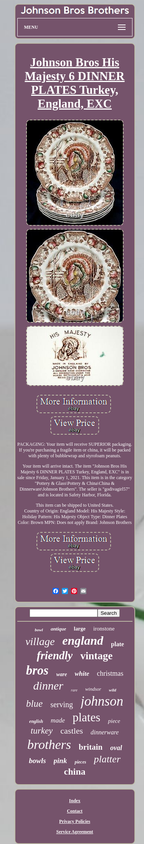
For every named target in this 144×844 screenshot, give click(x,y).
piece (114, 721)
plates (86, 717)
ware (61, 674)
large (79, 629)
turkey (42, 731)
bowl (39, 629)
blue (34, 703)
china (74, 772)
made (58, 720)
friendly (55, 655)
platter (107, 759)
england (82, 640)
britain (91, 747)
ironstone (104, 629)
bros (37, 670)
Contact (75, 811)
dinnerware (105, 732)
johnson (102, 701)
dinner (48, 685)
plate (117, 644)
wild (112, 690)
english (36, 721)
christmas (110, 673)
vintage (96, 656)
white (81, 673)
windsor (93, 689)
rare (74, 690)
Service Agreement (74, 831)
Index (74, 800)
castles (71, 731)
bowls (37, 761)
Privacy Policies (74, 821)
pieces (80, 762)
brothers (49, 744)
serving (61, 704)
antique (58, 629)
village (40, 641)
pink (60, 761)
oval (116, 748)
